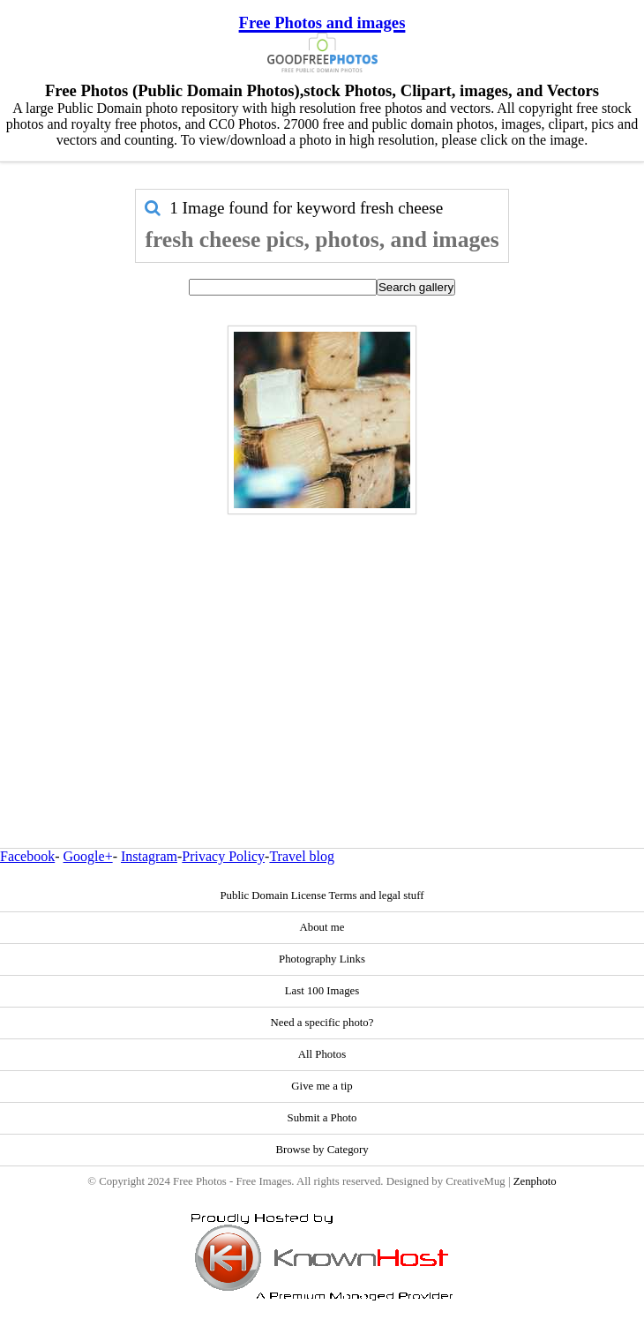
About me (322, 927)
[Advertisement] (322, 643)
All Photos (322, 1054)
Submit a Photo (322, 1118)
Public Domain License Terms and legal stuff (321, 895)
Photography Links (322, 959)
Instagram (149, 856)
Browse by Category (321, 1149)
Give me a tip (321, 1086)
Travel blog (301, 856)
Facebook (27, 856)
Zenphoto (535, 1181)
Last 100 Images (322, 991)
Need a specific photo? (322, 1022)
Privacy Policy (223, 856)
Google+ (88, 856)
